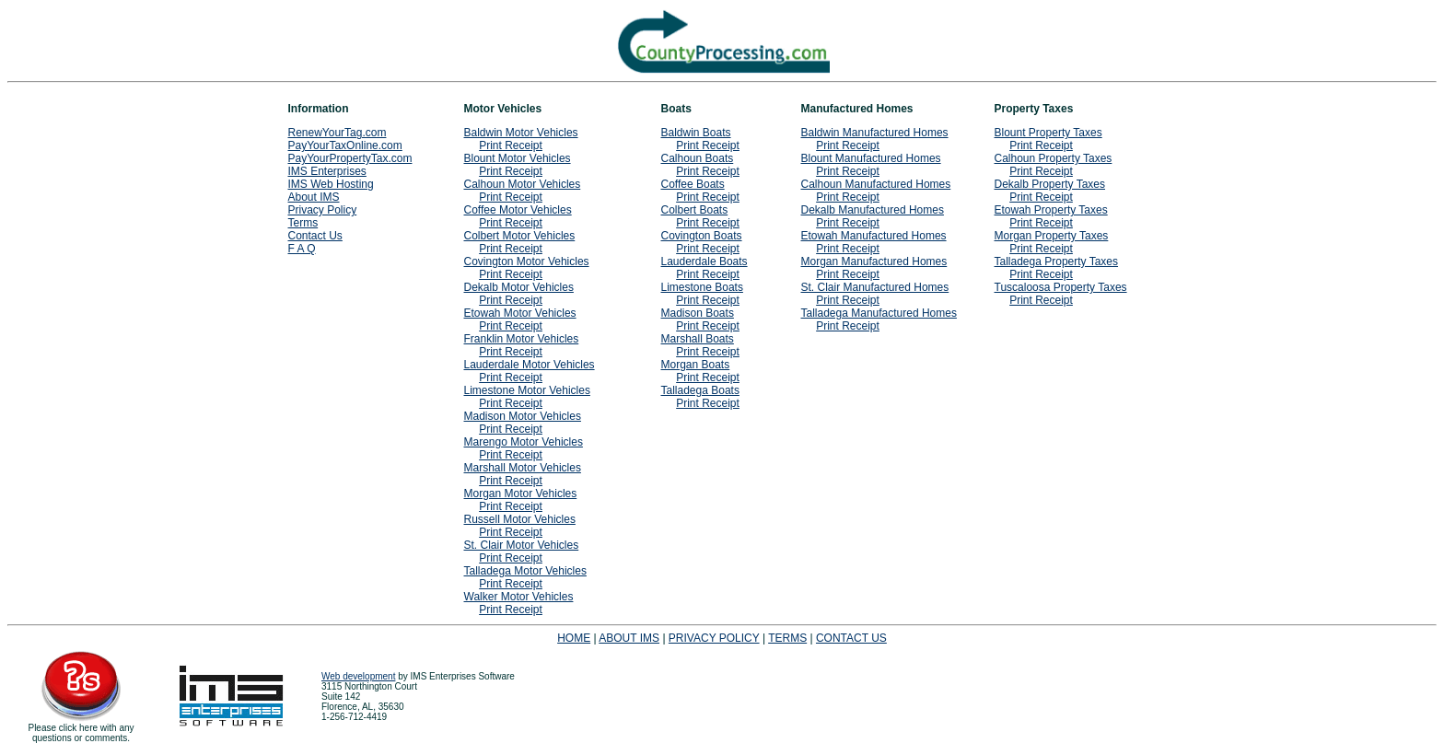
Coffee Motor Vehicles (518, 209)
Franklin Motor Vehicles (521, 338)
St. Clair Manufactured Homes (875, 287)
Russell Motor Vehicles (520, 519)
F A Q (302, 248)
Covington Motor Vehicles (526, 261)
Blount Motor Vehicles (517, 158)
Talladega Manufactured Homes (879, 313)
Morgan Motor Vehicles (520, 493)
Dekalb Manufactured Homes (872, 209)
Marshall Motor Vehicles (522, 467)
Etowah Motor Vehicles (520, 313)
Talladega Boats (700, 390)
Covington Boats (701, 235)
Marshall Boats (697, 338)
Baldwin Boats (696, 132)
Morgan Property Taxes (1052, 235)
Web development (358, 676)
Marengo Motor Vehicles (523, 442)
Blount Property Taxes (1048, 132)
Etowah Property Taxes (1051, 209)
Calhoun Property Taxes (1053, 158)
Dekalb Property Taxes (1050, 184)
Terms (303, 222)
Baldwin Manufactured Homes (875, 132)
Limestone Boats (702, 287)
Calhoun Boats (697, 158)
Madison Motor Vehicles (522, 416)
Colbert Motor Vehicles (520, 235)
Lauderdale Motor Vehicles (529, 364)
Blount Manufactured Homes (871, 158)
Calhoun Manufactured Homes (876, 184)
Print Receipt (510, 145)
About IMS (314, 197)
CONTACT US (851, 638)
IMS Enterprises (327, 171)
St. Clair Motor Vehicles (521, 545)
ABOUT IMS (629, 638)
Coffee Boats (693, 184)
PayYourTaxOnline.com (345, 145)
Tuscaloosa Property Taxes (1061, 287)
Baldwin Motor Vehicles (521, 132)
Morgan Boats (695, 364)
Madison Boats (697, 313)
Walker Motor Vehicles (519, 596)
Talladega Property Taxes (1057, 261)
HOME (573, 638)
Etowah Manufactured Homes (874, 235)
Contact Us (315, 235)
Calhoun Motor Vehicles (522, 184)
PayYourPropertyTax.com (350, 158)
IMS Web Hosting (331, 184)
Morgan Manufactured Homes (874, 261)
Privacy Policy (322, 209)
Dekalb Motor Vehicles (519, 287)
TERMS (787, 638)
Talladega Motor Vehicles (525, 570)
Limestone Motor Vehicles (527, 390)
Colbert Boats (694, 209)
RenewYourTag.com (337, 132)
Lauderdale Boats (704, 261)
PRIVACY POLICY (714, 638)
